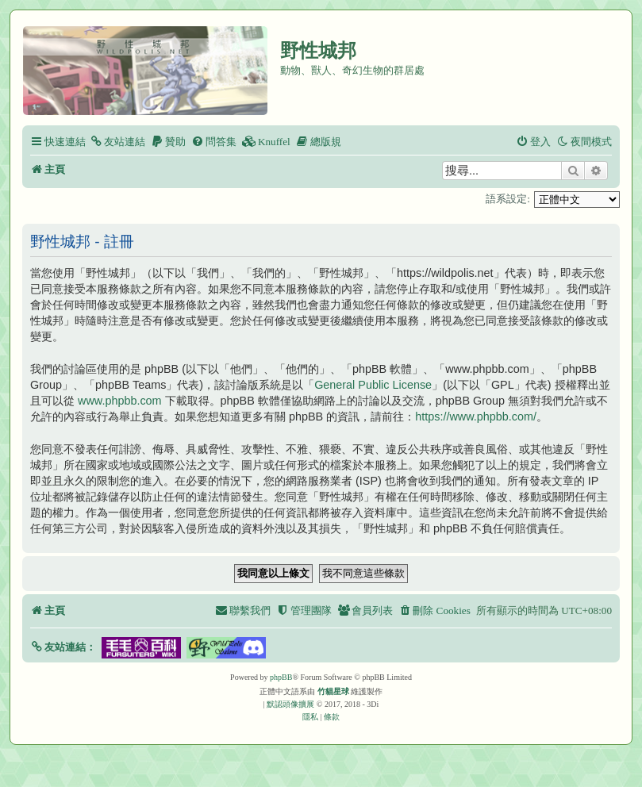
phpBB (281, 677)
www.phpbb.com (120, 400)
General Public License (373, 384)
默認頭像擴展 (290, 704)
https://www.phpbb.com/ (475, 416)
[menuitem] (117, 141)
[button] (63, 646)
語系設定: (508, 199)
